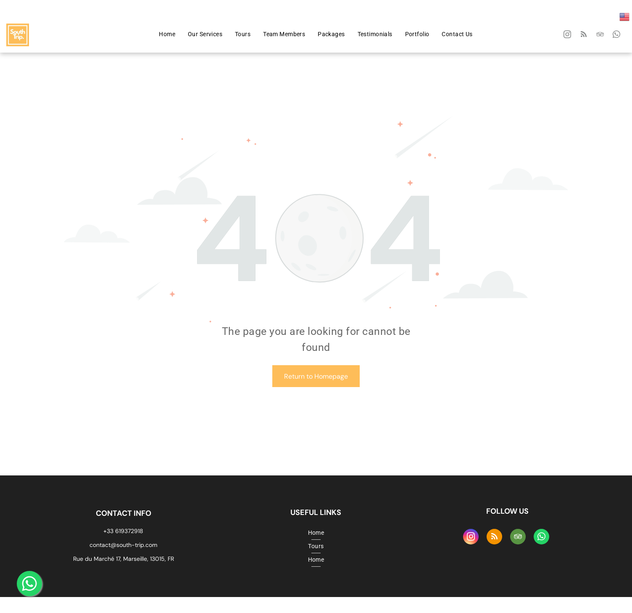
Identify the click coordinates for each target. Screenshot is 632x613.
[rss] (584, 35)
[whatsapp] (616, 35)
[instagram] (567, 35)
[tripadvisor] (600, 35)
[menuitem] (167, 34)
